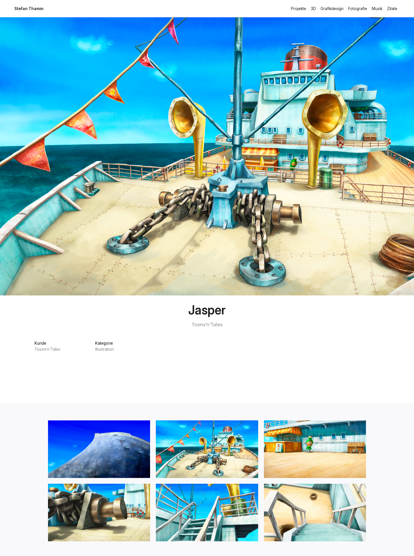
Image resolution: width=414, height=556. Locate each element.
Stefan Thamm (28, 8)
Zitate (392, 8)
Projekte (298, 8)
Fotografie (357, 8)
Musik (377, 8)
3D (313, 8)
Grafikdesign (332, 8)
